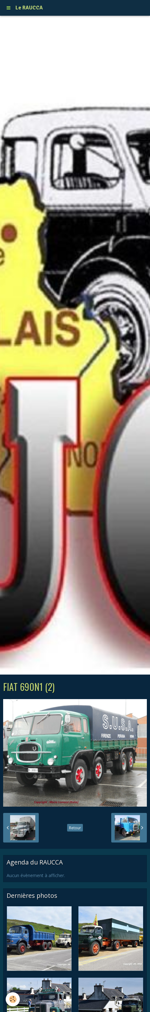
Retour (75, 827)
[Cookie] (13, 999)
